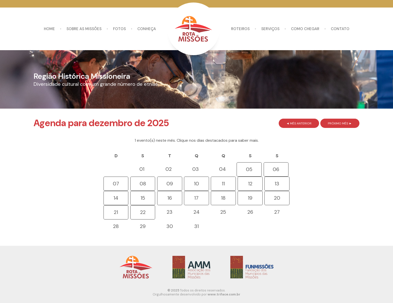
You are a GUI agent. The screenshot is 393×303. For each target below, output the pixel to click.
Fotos (119, 28)
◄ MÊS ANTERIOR (299, 123)
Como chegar (305, 28)
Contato (340, 28)
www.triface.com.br (224, 294)
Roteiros (240, 28)
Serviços (270, 28)
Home (49, 28)
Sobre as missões (84, 28)
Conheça (146, 28)
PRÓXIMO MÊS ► (340, 123)
